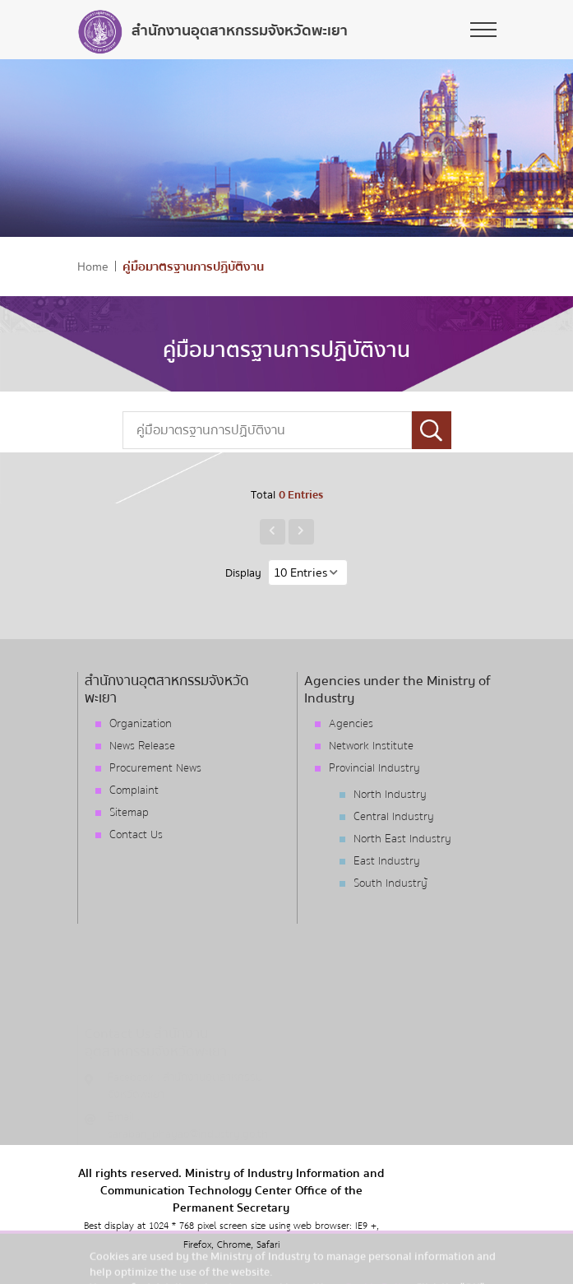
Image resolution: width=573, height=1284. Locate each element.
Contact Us (136, 835)
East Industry (387, 861)
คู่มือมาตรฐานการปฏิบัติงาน (193, 266)
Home (93, 266)
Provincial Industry (374, 768)
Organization (140, 724)
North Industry (390, 795)
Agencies (351, 724)
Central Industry (394, 817)
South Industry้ (390, 883)
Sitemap (129, 813)
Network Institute (371, 746)
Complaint (134, 790)
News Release (142, 746)
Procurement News (155, 768)
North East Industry (402, 839)
